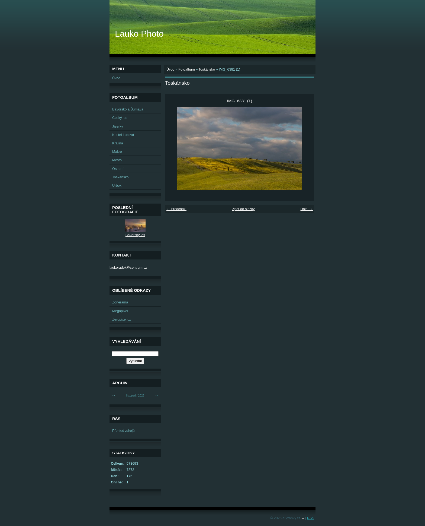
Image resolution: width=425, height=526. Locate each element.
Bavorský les (135, 235)
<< (114, 395)
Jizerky (117, 126)
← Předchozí (176, 209)
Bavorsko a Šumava (127, 109)
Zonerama (120, 302)
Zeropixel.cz (121, 319)
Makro (117, 152)
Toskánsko (207, 69)
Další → (306, 209)
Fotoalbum (186, 69)
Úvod (170, 69)
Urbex (116, 185)
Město (117, 160)
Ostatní (117, 169)
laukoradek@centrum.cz (128, 267)
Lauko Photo (139, 34)
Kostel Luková (123, 135)
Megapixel (120, 311)
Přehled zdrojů (123, 431)
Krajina (117, 143)
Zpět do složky (243, 209)
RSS (310, 518)
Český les (119, 118)
